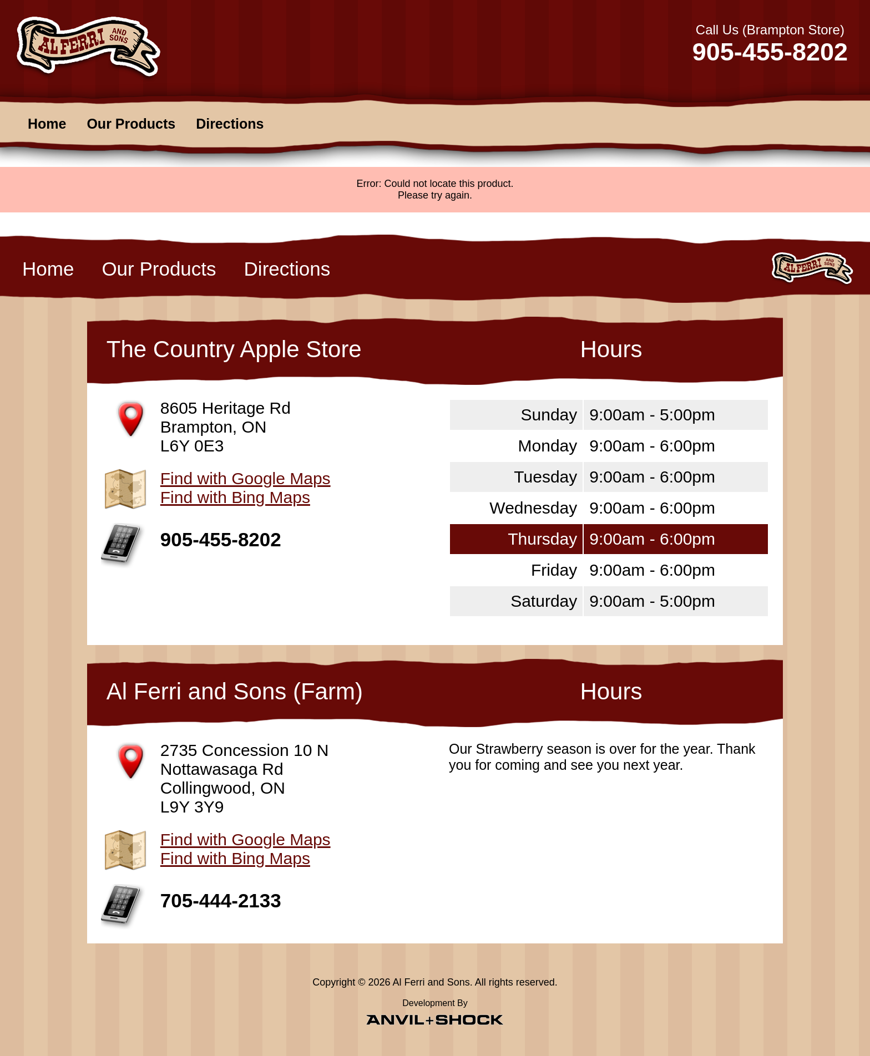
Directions (230, 123)
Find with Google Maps (245, 478)
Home (47, 123)
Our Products (131, 123)
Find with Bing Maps (235, 497)
